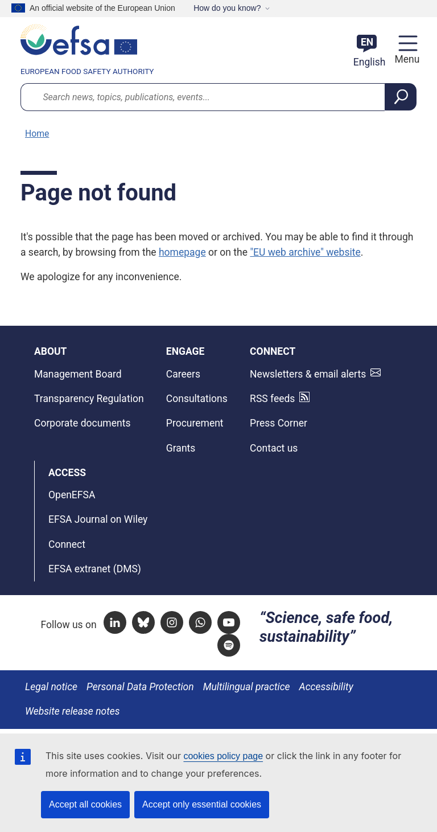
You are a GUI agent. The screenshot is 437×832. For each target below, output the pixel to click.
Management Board (78, 374)
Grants (181, 448)
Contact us (274, 448)
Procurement (195, 423)
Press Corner (278, 423)
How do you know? (227, 8)
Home (37, 133)
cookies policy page (223, 756)
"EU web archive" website (305, 252)
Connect (66, 544)
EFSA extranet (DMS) (94, 569)
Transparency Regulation (89, 398)
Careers (183, 374)
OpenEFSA (71, 495)
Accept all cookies (85, 804)
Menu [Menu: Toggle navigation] (405, 59)
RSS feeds (272, 398)
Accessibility (326, 686)
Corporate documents (82, 423)
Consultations (197, 398)
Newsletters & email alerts (308, 374)
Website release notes (72, 711)
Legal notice (51, 686)
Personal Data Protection (140, 686)
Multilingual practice (246, 686)
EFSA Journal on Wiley (97, 519)
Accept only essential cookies (201, 804)
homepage (182, 252)
